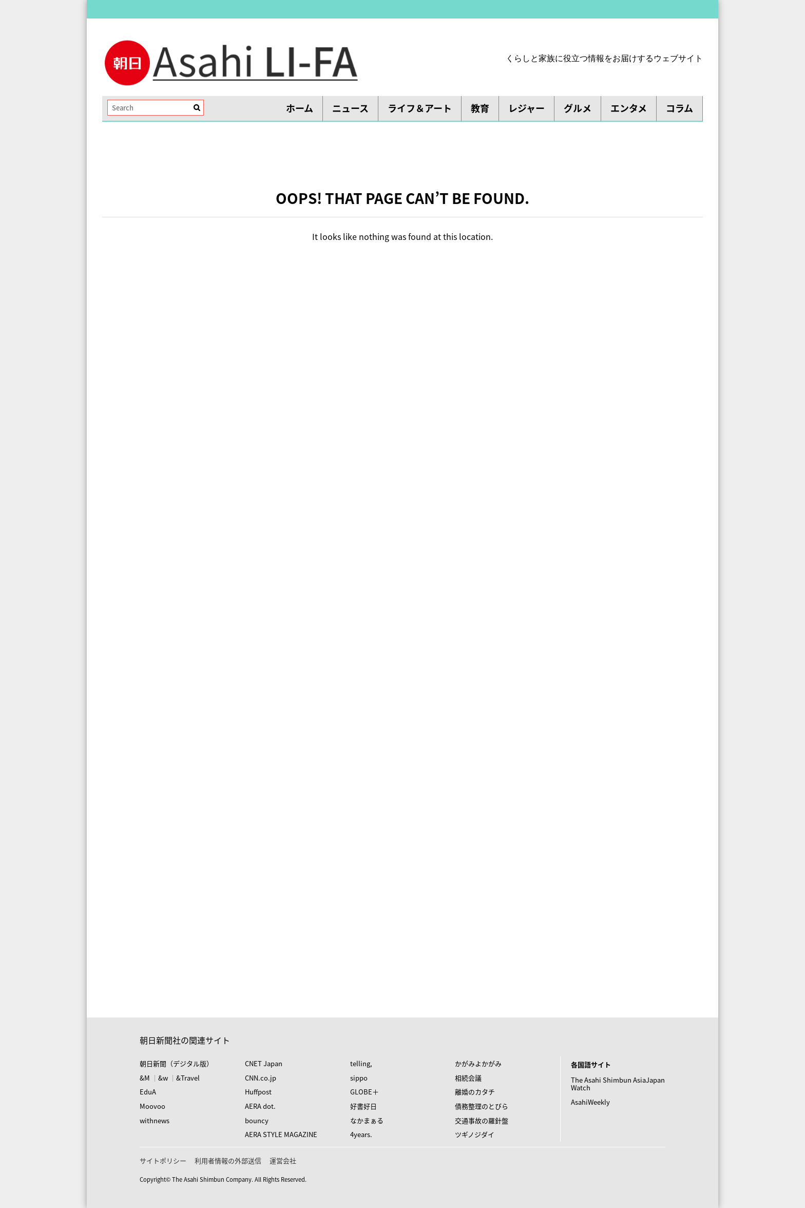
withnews (154, 1120)
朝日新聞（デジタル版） (176, 1063)
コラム (679, 108)
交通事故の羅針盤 (481, 1120)
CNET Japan (263, 1063)
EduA (148, 1092)
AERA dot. (260, 1106)
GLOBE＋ (364, 1092)
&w (163, 1078)
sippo (359, 1078)
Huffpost (258, 1092)
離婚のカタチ (475, 1092)
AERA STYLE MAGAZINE (281, 1134)
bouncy (257, 1120)
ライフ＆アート (420, 108)
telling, (361, 1063)
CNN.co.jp (260, 1078)
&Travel (188, 1078)
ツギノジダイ (474, 1134)
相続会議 (468, 1078)
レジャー (526, 108)
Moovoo (152, 1106)
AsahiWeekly (590, 1102)
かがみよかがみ (478, 1063)
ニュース (350, 108)
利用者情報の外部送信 (228, 1160)
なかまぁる (367, 1120)
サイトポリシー (163, 1160)
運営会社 (283, 1160)
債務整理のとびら (481, 1106)
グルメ (577, 108)
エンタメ (628, 108)
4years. (361, 1134)
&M (145, 1078)
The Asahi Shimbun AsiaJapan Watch (618, 1084)
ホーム (299, 108)
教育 (480, 108)
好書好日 (363, 1106)
